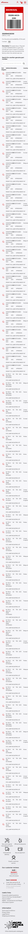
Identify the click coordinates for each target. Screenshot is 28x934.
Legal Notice (5, 914)
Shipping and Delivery (8, 916)
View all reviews (14, 876)
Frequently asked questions (10, 895)
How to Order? (6, 899)
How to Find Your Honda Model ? (11, 897)
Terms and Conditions (8, 910)
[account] (18, 2)
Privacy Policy (6, 912)
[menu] (25, 2)
